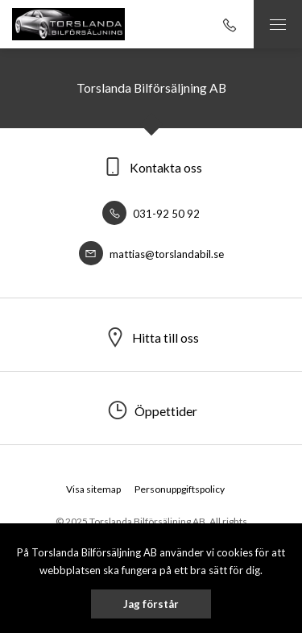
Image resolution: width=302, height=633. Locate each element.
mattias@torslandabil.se (151, 254)
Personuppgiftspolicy (179, 489)
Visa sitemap (93, 489)
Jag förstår (151, 604)
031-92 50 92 (151, 213)
